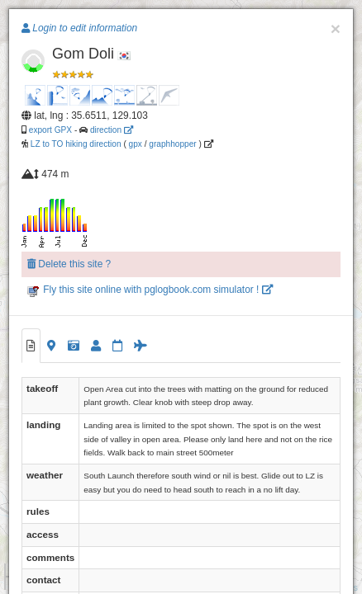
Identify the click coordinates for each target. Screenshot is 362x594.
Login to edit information (79, 28)
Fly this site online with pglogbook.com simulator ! (150, 289)
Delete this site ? (69, 264)
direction (111, 129)
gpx (135, 143)
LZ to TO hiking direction (74, 143)
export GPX (50, 129)
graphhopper (172, 143)
